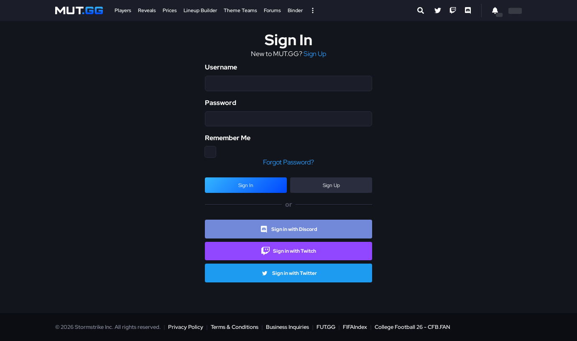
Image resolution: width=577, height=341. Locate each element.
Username (221, 67)
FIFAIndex (355, 327)
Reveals (147, 10)
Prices (170, 10)
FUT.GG (326, 327)
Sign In (245, 185)
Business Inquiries (287, 327)
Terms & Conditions (234, 327)
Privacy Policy (185, 327)
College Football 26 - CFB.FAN (412, 327)
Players (123, 10)
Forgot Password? (288, 162)
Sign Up (315, 53)
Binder (295, 10)
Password (220, 102)
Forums (272, 10)
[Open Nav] (312, 10)
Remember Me (227, 137)
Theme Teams (240, 10)
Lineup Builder (200, 10)
